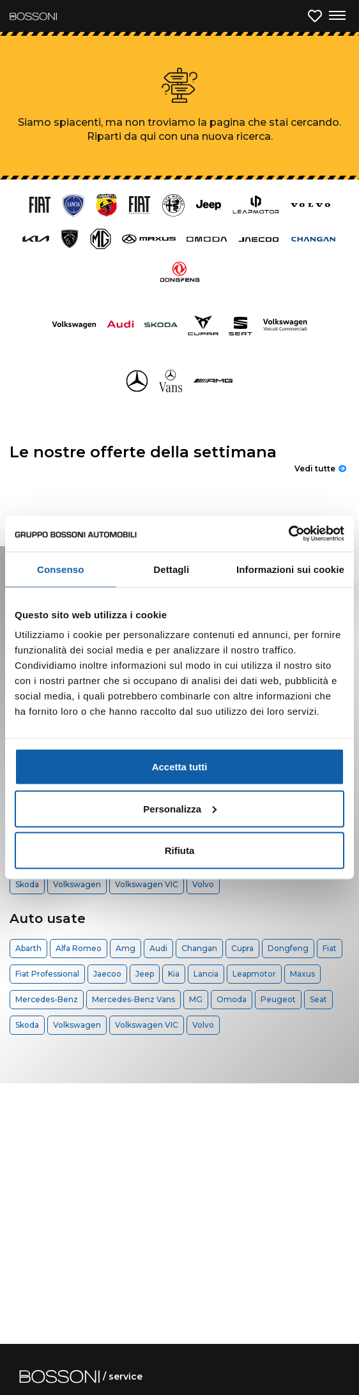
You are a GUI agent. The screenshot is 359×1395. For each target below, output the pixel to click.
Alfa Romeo (79, 948)
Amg (125, 948)
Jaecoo (107, 974)
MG (195, 999)
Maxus (302, 974)
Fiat (330, 948)
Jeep (144, 974)
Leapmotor (254, 974)
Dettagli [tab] (171, 568)
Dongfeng (288, 948)
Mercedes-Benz (46, 999)
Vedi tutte (320, 468)
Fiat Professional (47, 974)
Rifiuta (180, 850)
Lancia (206, 974)
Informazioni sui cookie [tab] (290, 568)
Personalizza (180, 808)
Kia (174, 974)
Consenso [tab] (60, 568)
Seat (318, 999)
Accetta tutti (180, 766)
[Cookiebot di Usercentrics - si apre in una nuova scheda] (288, 534)
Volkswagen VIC (146, 884)
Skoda (27, 884)
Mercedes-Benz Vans (133, 999)
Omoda (232, 999)
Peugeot (278, 999)
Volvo (203, 884)
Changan (199, 948)
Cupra (242, 948)
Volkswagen (77, 884)
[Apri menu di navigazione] (336, 16)
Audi (158, 948)
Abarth (28, 948)
